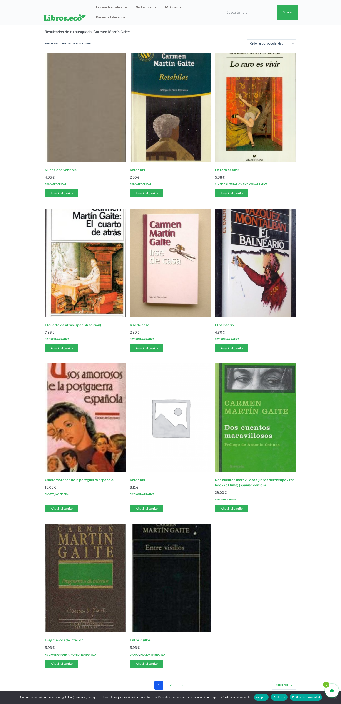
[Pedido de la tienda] (271, 43)
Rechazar (279, 697)
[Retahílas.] (170, 417)
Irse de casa (139, 325)
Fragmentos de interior (64, 640)
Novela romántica (83, 654)
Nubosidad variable (61, 170)
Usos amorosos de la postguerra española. (79, 480)
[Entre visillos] (170, 578)
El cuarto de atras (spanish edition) (73, 325)
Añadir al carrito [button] (62, 193)
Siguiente (284, 685)
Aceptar (261, 697)
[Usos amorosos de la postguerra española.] (85, 417)
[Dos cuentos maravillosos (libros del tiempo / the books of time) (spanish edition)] (255, 417)
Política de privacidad (306, 697)
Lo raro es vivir (227, 170)
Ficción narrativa (111, 7)
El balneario (224, 325)
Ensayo (49, 494)
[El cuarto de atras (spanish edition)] (85, 263)
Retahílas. (138, 480)
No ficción (146, 7)
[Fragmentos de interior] (85, 578)
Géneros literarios (110, 17)
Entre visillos (140, 640)
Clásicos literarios (228, 184)
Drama (134, 654)
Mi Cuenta (173, 7)
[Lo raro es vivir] (255, 107)
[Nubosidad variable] (85, 107)
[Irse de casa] (170, 263)
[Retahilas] (170, 107)
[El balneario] (255, 263)
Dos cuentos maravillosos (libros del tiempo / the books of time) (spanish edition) (254, 482)
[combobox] (249, 12)
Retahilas (137, 170)
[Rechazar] (335, 697)
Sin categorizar (56, 184)
